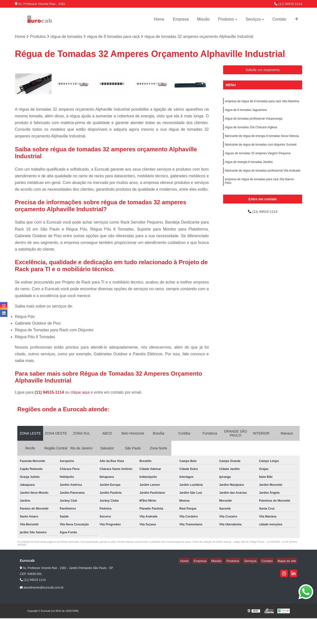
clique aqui (80, 393)
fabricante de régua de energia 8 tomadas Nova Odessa (262, 140)
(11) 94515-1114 (288, 4)
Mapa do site (288, 561)
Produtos (226, 19)
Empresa (181, 19)
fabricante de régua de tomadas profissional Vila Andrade (262, 178)
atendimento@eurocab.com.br (42, 588)
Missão (203, 19)
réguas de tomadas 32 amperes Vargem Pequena (258, 159)
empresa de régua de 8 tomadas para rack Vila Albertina (262, 102)
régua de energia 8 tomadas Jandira (249, 168)
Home (159, 19)
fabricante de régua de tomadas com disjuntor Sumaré (261, 149)
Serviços (253, 19)
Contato (279, 19)
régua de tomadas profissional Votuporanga (253, 121)
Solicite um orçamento (262, 71)
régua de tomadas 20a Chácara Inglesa (251, 130)
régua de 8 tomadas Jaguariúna (246, 112)
